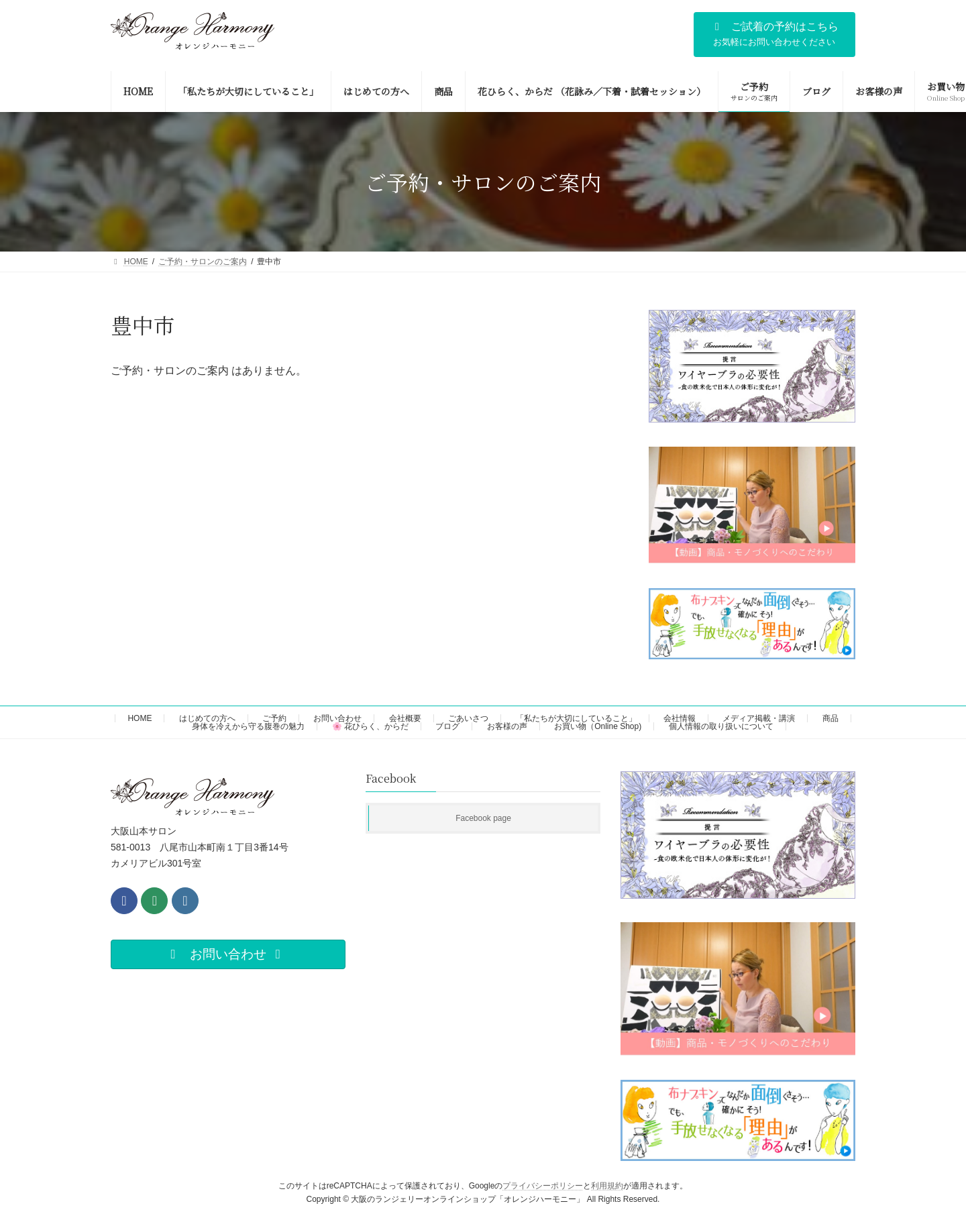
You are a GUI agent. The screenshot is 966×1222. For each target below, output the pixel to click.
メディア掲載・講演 (758, 718)
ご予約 (274, 718)
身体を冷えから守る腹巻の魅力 (248, 726)
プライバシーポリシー (542, 1185)
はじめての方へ (207, 718)
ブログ (447, 726)
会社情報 (679, 718)
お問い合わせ (337, 718)
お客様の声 (507, 726)
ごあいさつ (468, 718)
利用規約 (607, 1185)
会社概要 (405, 718)
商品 (830, 718)
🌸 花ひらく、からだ (370, 726)
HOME (139, 718)
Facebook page (483, 818)
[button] (774, 34)
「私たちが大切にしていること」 (576, 718)
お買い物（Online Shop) (597, 726)
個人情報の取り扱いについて (721, 726)
